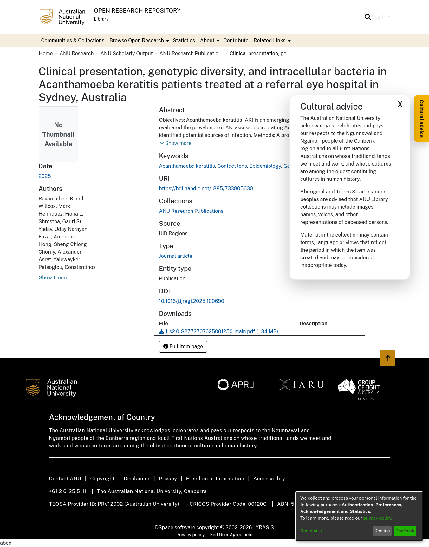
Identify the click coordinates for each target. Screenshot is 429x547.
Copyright (102, 479)
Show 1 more (54, 278)
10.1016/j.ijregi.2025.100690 (191, 301)
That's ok (405, 530)
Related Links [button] (270, 40)
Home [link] (46, 53)
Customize (311, 530)
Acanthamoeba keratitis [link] (187, 166)
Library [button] (101, 19)
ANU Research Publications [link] (191, 53)
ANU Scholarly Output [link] (127, 53)
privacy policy (377, 518)
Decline (382, 530)
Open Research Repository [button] (137, 10)
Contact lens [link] (232, 166)
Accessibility (269, 479)
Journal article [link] (175, 256)
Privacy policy (190, 534)
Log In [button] (379, 17)
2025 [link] (45, 176)
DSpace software (175, 527)
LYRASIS (263, 527)
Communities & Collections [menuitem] (73, 40)
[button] (368, 17)
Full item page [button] (183, 346)
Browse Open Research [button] (136, 40)
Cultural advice (422, 119)
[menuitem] (138, 40)
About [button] (207, 40)
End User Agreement (231, 534)
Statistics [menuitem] (184, 40)
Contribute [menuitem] (235, 40)
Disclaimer (137, 479)
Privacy (168, 479)
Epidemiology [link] (265, 166)
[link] (191, 211)
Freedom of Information (215, 479)
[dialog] (359, 516)
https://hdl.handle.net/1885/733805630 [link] (206, 189)
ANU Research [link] (77, 53)
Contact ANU (65, 479)
